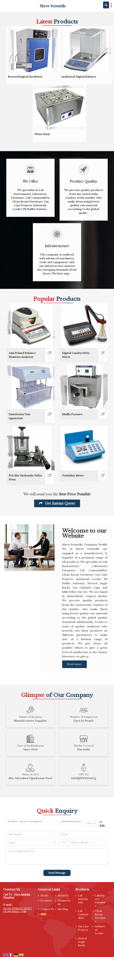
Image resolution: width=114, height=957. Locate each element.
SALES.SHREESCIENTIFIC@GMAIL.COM (17, 910)
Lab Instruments (83, 899)
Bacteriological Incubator (25, 76)
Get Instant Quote (57, 503)
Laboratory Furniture (100, 900)
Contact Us (47, 909)
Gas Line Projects (83, 928)
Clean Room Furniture (100, 916)
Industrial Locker (100, 930)
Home (44, 895)
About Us (63, 895)
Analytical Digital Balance (78, 76)
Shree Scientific (53, 6)
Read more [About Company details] (74, 664)
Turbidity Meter (73, 475)
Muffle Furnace (72, 414)
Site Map (63, 909)
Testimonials (64, 902)
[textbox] (91, 823)
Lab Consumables (83, 914)
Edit (102, 824)
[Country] (30, 843)
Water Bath (42, 134)
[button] (16, 896)
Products (46, 900)
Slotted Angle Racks (82, 942)
